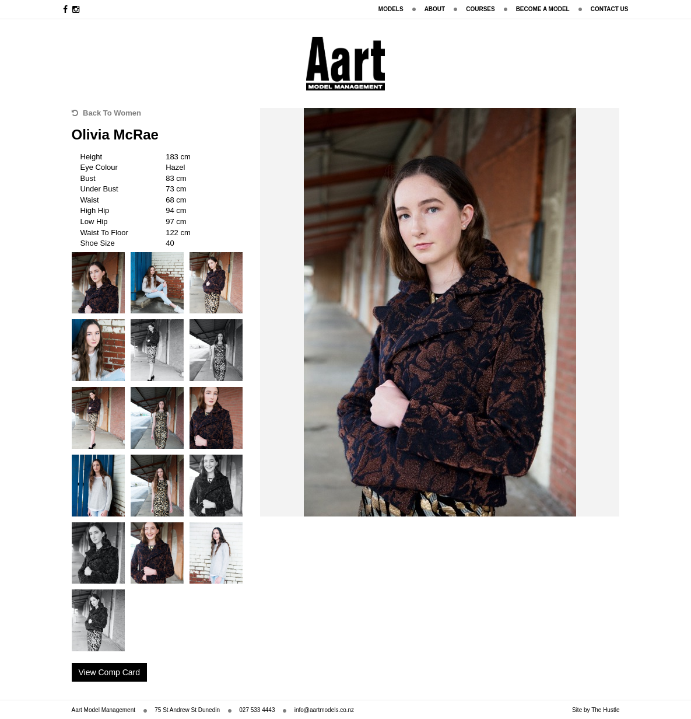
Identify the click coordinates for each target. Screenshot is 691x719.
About (435, 9)
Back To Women (107, 113)
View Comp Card (110, 672)
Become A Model (543, 9)
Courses (480, 9)
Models (391, 9)
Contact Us (610, 9)
